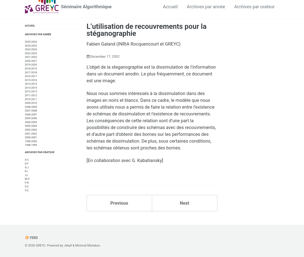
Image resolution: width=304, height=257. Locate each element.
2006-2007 (31, 114)
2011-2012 (31, 95)
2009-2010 (31, 103)
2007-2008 (31, 110)
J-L (26, 175)
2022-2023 (31, 53)
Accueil (170, 6)
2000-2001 (31, 137)
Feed (31, 238)
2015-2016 (31, 80)
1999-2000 (31, 141)
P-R (27, 182)
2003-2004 (31, 125)
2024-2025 (31, 45)
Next (184, 203)
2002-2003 (31, 129)
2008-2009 (31, 107)
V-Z (27, 190)
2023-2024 (31, 49)
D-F (27, 163)
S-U (27, 186)
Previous (119, 203)
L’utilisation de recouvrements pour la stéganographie (147, 30)
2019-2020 (31, 64)
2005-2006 (31, 118)
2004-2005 (31, 122)
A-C (27, 159)
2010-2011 (31, 99)
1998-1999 (31, 145)
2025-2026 (31, 41)
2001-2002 (31, 133)
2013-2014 (31, 87)
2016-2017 (31, 76)
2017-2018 (31, 72)
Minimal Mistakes (87, 245)
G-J (27, 167)
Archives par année (206, 6)
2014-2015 (31, 83)
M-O (27, 178)
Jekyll (68, 245)
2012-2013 (31, 91)
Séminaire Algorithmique (86, 6)
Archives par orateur (254, 6)
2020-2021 (31, 61)
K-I (26, 171)
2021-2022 (31, 57)
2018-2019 (31, 68)
